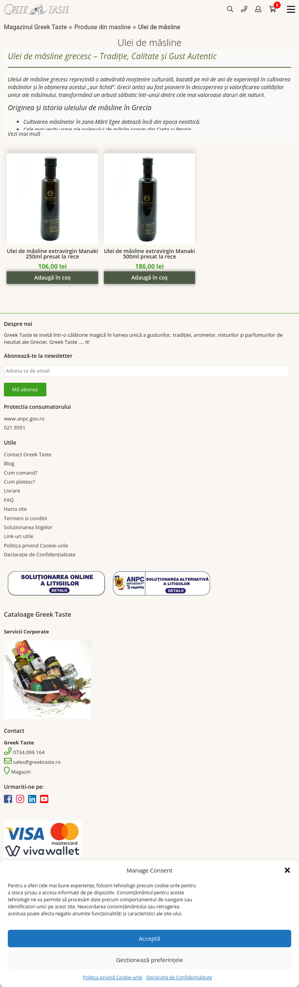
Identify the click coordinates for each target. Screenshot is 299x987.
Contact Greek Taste (27, 454)
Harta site (15, 508)
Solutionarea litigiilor (28, 527)
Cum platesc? (19, 481)
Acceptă (149, 938)
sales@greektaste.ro (32, 761)
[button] (287, 870)
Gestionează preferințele (149, 960)
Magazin (17, 771)
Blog (9, 463)
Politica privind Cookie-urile (112, 977)
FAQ (9, 499)
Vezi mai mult (24, 133)
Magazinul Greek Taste (35, 27)
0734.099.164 (24, 752)
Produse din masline (102, 27)
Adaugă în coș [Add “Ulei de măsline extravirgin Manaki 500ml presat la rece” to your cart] (149, 277)
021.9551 (14, 427)
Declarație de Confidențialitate (179, 977)
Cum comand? (20, 472)
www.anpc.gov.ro (24, 418)
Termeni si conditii (25, 518)
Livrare (12, 490)
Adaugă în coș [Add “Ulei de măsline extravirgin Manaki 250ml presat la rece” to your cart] (52, 277)
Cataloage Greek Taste (37, 614)
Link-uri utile (18, 536)
